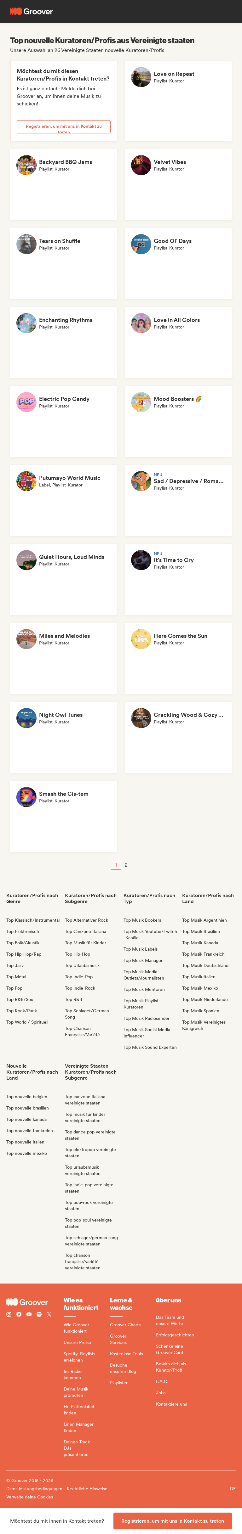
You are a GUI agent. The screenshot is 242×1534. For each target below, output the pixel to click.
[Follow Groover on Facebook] (18, 1315)
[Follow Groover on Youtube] (29, 1315)
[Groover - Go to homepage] (35, 1302)
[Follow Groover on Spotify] (39, 1315)
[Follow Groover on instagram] (8, 1315)
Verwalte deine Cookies (29, 1496)
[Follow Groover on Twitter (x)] (49, 1315)
